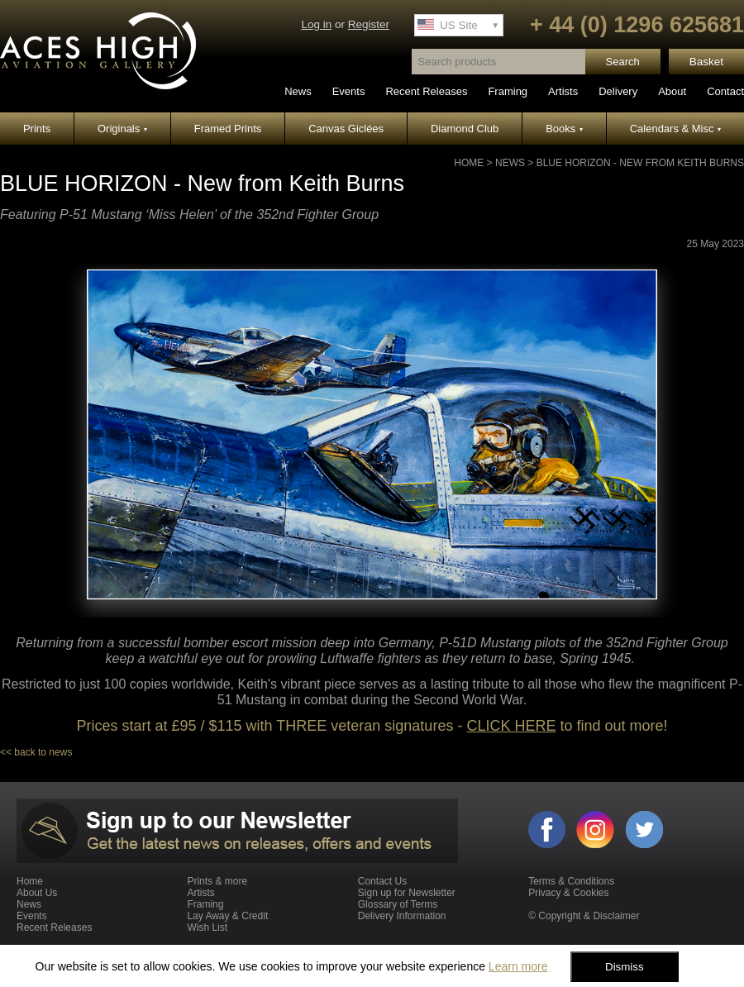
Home (469, 163)
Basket (706, 61)
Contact (725, 91)
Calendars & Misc (675, 128)
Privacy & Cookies (568, 893)
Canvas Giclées (346, 128)
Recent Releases (426, 91)
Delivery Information (402, 916)
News (298, 91)
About (672, 91)
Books (564, 128)
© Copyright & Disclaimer (583, 916)
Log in (316, 24)
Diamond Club (464, 128)
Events (348, 91)
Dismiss (624, 967)
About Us (37, 893)
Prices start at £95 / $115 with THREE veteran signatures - (272, 726)
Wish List (207, 927)
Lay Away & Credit (227, 916)
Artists (563, 91)
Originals (122, 128)
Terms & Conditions (571, 881)
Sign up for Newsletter (406, 893)
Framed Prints (228, 128)
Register (368, 24)
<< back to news (36, 752)
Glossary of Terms (397, 904)
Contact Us (382, 881)
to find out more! (611, 726)
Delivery (618, 91)
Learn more (518, 966)
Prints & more (217, 881)
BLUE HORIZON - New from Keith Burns (640, 163)
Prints (36, 128)
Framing (507, 91)
